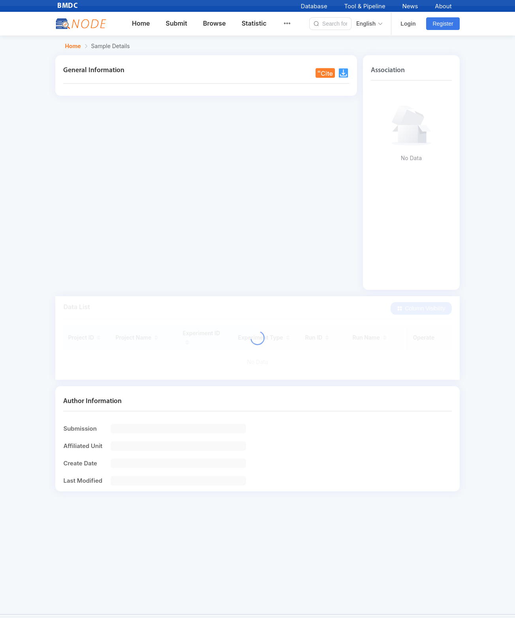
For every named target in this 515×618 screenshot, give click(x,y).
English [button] (369, 23)
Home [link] (73, 46)
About (443, 6)
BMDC (67, 6)
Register (442, 23)
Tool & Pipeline (364, 6)
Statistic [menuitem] (254, 23)
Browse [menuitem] (214, 23)
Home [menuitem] (141, 23)
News (410, 6)
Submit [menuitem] (176, 23)
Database (314, 6)
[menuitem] (291, 23)
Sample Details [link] (110, 46)
